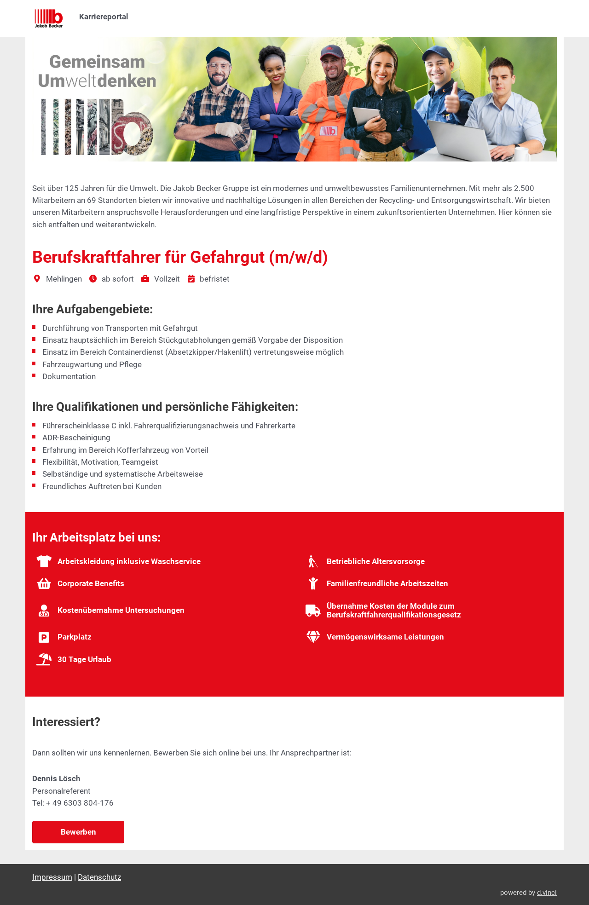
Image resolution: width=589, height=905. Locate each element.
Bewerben (78, 831)
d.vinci (547, 892)
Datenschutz (99, 877)
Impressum (52, 877)
